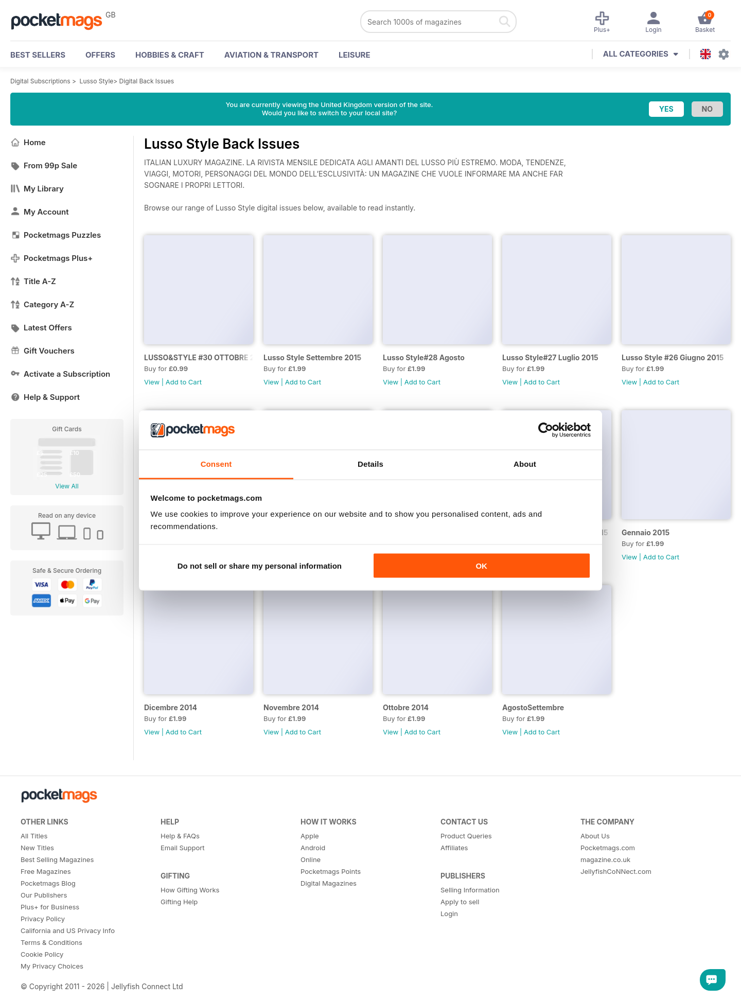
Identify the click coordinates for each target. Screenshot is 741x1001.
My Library (37, 189)
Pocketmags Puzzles (55, 235)
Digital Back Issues (146, 81)
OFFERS (100, 55)
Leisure (354, 55)
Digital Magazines (329, 883)
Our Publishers (44, 895)
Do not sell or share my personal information (260, 565)
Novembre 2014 (291, 707)
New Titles (37, 848)
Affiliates (454, 848)
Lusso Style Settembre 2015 (312, 357)
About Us (595, 836)
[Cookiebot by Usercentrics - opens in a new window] (546, 430)
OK (481, 565)
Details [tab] (370, 464)
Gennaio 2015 (645, 532)
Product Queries (466, 836)
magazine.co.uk (605, 859)
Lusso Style (97, 81)
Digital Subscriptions (40, 81)
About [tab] (525, 464)
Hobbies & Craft (169, 55)
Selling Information (470, 890)
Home (28, 142)
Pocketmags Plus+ (51, 258)
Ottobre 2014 (406, 707)
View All (66, 486)
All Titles (34, 836)
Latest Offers (41, 327)
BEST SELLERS (37, 55)
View (152, 382)
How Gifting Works (190, 890)
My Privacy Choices (52, 966)
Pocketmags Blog (48, 883)
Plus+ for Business (50, 907)
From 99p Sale (43, 165)
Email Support (183, 848)
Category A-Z (42, 304)
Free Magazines (46, 871)
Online (311, 859)
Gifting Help (179, 902)
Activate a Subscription (60, 374)
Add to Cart (184, 382)
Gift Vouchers (42, 351)
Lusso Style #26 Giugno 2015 (673, 357)
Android (313, 848)
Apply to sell (459, 902)
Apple (310, 836)
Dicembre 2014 (170, 707)
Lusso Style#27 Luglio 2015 (550, 357)
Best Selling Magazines (57, 859)
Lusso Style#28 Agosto (424, 357)
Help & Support (45, 397)
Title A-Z (33, 281)
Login (449, 913)
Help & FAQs (180, 836)
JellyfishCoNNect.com (615, 871)
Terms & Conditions (51, 942)
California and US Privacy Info (68, 930)
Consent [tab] (216, 464)
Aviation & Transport (271, 55)
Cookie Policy (42, 954)
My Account (39, 212)
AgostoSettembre (533, 707)
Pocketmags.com (607, 848)
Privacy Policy (43, 919)
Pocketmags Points (331, 871)
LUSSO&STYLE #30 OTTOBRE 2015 (198, 357)
